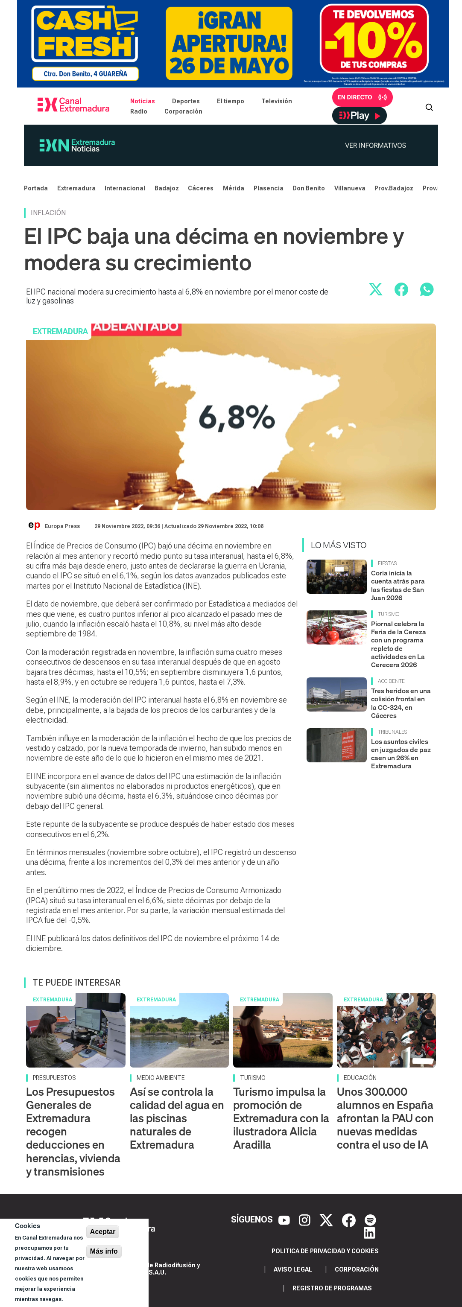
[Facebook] (350, 1219)
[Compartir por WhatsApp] (427, 289)
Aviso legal (293, 1269)
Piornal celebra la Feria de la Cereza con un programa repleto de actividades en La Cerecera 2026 (398, 644)
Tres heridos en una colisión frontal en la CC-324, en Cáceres (401, 703)
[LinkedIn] (369, 1232)
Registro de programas (332, 1288)
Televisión (276, 101)
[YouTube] (285, 1219)
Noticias (142, 101)
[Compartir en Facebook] (401, 289)
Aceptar (103, 1231)
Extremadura (76, 188)
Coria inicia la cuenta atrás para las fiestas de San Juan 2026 (398, 585)
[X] (327, 1219)
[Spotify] (370, 1219)
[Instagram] (306, 1219)
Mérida (233, 188)
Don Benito (308, 188)
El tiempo (230, 101)
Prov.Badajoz (393, 188)
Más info (104, 1251)
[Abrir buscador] (429, 106)
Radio (138, 111)
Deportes (186, 101)
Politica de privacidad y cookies (325, 1251)
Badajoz (167, 188)
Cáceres (200, 188)
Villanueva (350, 188)
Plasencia (269, 188)
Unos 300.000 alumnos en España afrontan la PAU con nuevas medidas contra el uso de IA (385, 1118)
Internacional (125, 188)
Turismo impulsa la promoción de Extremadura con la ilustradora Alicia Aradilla (281, 1118)
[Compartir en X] (376, 289)
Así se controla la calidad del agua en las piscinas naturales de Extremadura (177, 1118)
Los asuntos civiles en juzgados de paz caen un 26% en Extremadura (401, 754)
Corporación (183, 111)
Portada (36, 188)
